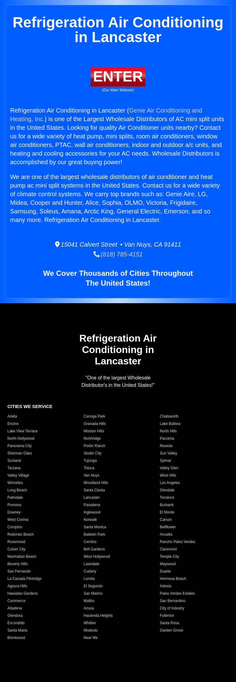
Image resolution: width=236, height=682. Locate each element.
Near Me (91, 638)
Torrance (167, 497)
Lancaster (92, 497)
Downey (14, 512)
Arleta (12, 416)
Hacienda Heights (98, 615)
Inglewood (92, 512)
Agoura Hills (17, 586)
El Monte (167, 512)
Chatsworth (169, 416)
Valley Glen (169, 468)
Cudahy (90, 571)
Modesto (91, 630)
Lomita (89, 579)
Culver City (16, 549)
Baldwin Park (94, 534)
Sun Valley (168, 453)
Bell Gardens (94, 549)
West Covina (17, 519)
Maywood (167, 564)
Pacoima (167, 438)
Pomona (14, 505)
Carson (166, 519)
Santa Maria (17, 630)
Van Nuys (91, 475)
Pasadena (92, 505)
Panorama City (19, 446)
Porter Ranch (94, 446)
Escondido (16, 623)
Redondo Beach (20, 534)
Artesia (165, 586)
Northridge (92, 438)
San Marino (93, 593)
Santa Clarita (94, 490)
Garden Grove (171, 630)
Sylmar (165, 460)
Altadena (14, 608)
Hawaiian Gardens (22, 593)
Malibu (89, 601)
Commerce (16, 601)
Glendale (167, 490)
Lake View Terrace (22, 431)
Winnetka (15, 483)
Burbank (167, 505)
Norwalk (90, 519)
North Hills (168, 431)
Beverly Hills (17, 564)
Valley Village (18, 475)
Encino (13, 424)
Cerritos (90, 542)
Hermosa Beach (173, 579)
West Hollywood (97, 556)
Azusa (89, 608)
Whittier (90, 623)
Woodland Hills (96, 483)
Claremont (168, 549)
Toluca (89, 468)
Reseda (166, 446)
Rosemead (16, 542)
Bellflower (168, 527)
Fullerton (167, 615)
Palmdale (15, 497)
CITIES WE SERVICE (29, 406)
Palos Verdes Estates (177, 593)
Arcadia (166, 534)
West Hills (168, 475)
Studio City (92, 453)
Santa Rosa (169, 623)
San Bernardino (172, 601)
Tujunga (90, 460)
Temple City (169, 556)
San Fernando (19, 571)
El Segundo (93, 586)
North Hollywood (20, 438)
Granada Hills (95, 424)
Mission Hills (94, 431)
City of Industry (172, 608)
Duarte (165, 571)
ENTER (118, 76)
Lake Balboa (170, 424)
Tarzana (14, 468)
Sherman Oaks (19, 453)
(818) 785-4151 (118, 254)
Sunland (14, 460)
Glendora (14, 615)
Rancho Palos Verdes (177, 542)
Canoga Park (94, 416)
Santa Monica (95, 527)
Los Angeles (170, 483)
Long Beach (17, 490)
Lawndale (91, 564)
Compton (14, 527)
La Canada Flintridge (24, 579)
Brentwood (16, 638)
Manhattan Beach (21, 556)
